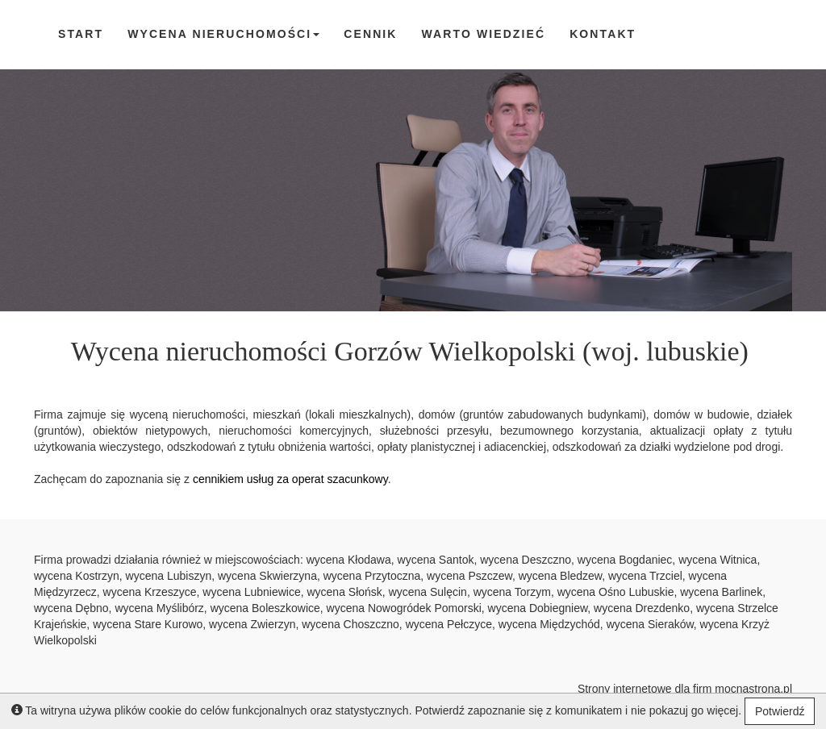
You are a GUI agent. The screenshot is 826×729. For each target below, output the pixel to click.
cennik (370, 33)
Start (80, 33)
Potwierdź (779, 711)
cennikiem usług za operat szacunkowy (290, 479)
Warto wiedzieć (484, 33)
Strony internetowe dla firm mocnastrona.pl (685, 688)
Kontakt (602, 33)
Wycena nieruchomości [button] (223, 33)
